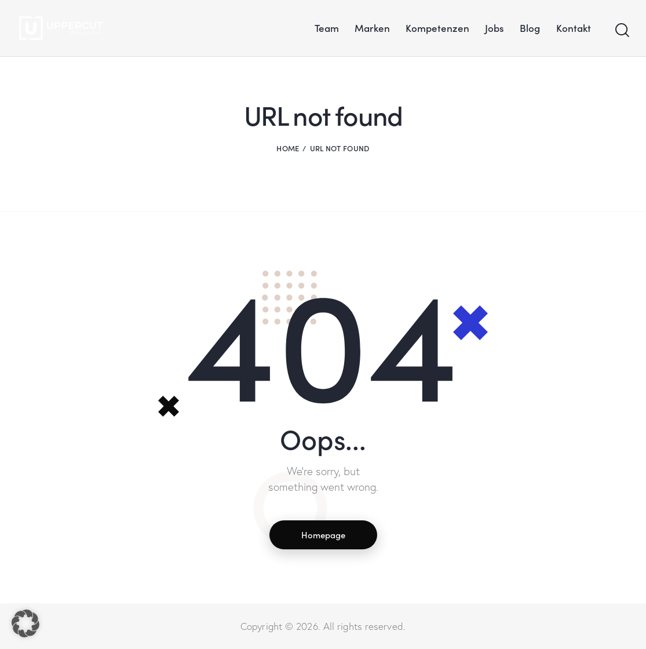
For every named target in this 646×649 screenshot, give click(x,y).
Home (287, 148)
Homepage (323, 534)
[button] (25, 623)
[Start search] (621, 30)
